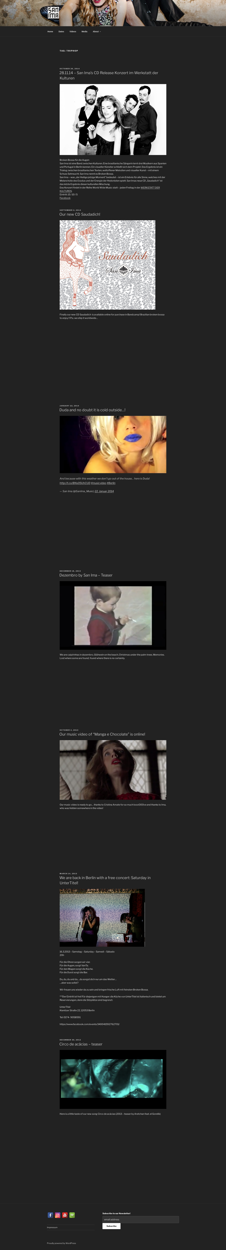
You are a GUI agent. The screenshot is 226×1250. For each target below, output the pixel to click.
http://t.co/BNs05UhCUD (75, 483)
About (97, 31)
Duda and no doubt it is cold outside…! (92, 410)
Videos (73, 31)
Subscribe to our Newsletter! (116, 1213)
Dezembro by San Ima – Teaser (86, 575)
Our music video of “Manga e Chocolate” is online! (102, 734)
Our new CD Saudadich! (79, 214)
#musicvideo (98, 483)
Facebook (65, 198)
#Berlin (111, 483)
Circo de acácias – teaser (80, 1044)
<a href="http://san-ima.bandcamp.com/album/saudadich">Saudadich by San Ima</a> (85, 357)
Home (50, 31)
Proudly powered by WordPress (61, 1243)
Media (84, 31)
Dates (61, 31)
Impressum (52, 1227)
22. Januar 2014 (104, 491)
